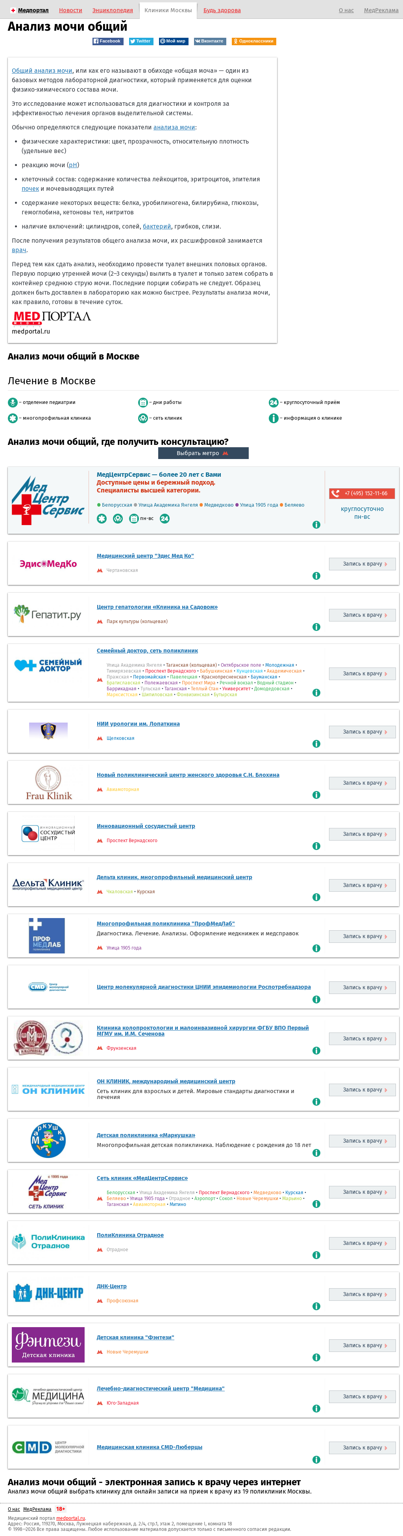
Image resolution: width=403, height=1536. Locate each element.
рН (73, 165)
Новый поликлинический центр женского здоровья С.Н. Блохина (188, 774)
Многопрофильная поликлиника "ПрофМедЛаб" (166, 923)
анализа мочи (174, 127)
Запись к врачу (362, 564)
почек (30, 188)
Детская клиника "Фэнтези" (135, 1337)
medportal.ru (70, 1518)
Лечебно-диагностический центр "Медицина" (161, 1388)
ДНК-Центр (112, 1286)
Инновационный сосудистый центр (146, 826)
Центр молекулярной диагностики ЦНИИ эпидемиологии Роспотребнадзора (204, 986)
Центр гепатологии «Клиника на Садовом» (157, 606)
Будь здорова (222, 10)
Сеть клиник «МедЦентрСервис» (142, 1178)
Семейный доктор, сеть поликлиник (147, 650)
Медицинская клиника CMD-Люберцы (149, 1447)
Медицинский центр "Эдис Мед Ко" (145, 555)
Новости (70, 10)
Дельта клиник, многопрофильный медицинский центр (174, 877)
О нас (346, 10)
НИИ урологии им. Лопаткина (138, 723)
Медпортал (33, 10)
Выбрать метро (203, 453)
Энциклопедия (112, 10)
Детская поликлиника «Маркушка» (146, 1135)
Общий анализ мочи (42, 70)
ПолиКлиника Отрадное (130, 1235)
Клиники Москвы (168, 10)
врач (19, 250)
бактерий (157, 226)
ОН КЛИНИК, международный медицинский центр (166, 1081)
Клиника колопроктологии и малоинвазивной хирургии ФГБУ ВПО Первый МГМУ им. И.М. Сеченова (203, 1030)
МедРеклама (381, 10)
